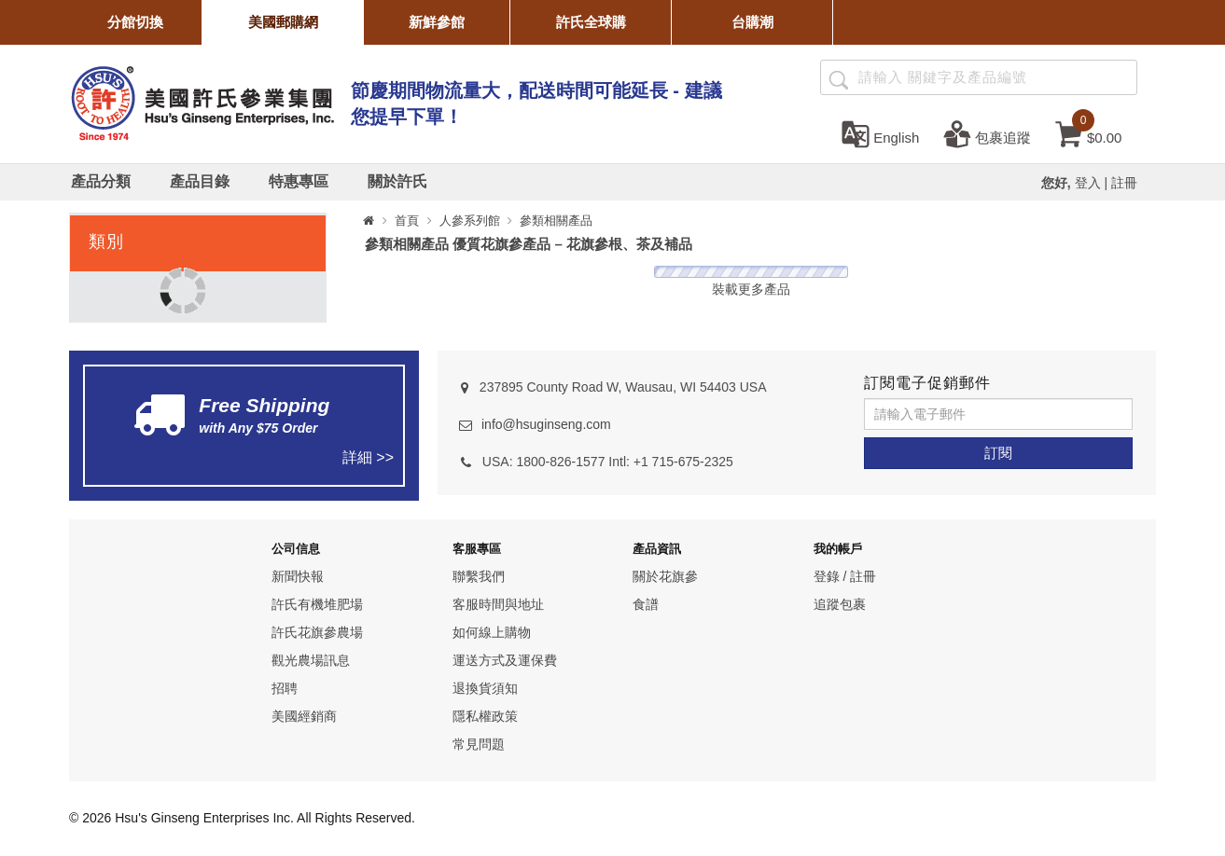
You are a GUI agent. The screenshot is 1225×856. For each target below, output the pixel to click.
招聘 (284, 688)
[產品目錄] (200, 182)
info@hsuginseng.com (546, 424)
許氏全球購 (591, 22)
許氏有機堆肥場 (317, 604)
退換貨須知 (485, 688)
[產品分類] (101, 182)
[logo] (202, 101)
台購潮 (752, 22)
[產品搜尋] (837, 78)
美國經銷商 (304, 716)
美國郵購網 (283, 22)
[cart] (1088, 133)
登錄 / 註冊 (845, 576)
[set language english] (880, 133)
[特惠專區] (298, 182)
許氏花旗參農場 (317, 632)
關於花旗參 (665, 576)
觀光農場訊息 (310, 660)
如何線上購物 (491, 632)
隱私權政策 (485, 716)
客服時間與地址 (498, 604)
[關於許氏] (397, 182)
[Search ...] (978, 77)
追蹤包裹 (840, 604)
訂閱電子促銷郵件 (927, 383)
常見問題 (478, 744)
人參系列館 (469, 221)
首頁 (407, 221)
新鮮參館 (437, 22)
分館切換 (135, 22)
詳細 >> (368, 457)
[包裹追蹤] (987, 133)
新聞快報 (297, 576)
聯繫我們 (478, 576)
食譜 (646, 604)
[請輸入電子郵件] (998, 414)
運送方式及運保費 (504, 660)
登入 (1088, 182)
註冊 (1124, 182)
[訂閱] (998, 453)
